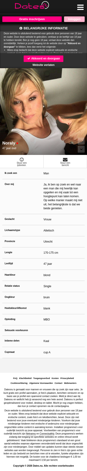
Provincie (10, 241)
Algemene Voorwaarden (41, 383)
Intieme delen (12, 340)
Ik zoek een (11, 173)
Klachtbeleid (25, 378)
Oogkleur (10, 297)
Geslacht (9, 219)
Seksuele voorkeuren (16, 330)
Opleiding (10, 319)
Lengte (8, 252)
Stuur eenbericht (65, 161)
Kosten (55, 378)
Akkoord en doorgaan (43, 58)
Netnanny (31, 433)
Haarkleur (10, 275)
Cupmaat (10, 352)
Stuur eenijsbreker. (22, 161)
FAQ (15, 378)
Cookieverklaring (19, 383)
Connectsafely (47, 433)
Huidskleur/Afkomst (15, 308)
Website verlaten (43, 65)
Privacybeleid (67, 378)
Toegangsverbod (41, 378)
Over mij (9, 184)
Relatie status (12, 286)
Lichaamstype (12, 230)
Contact (58, 383)
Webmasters (70, 383)
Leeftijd (9, 263)
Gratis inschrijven (32, 19)
